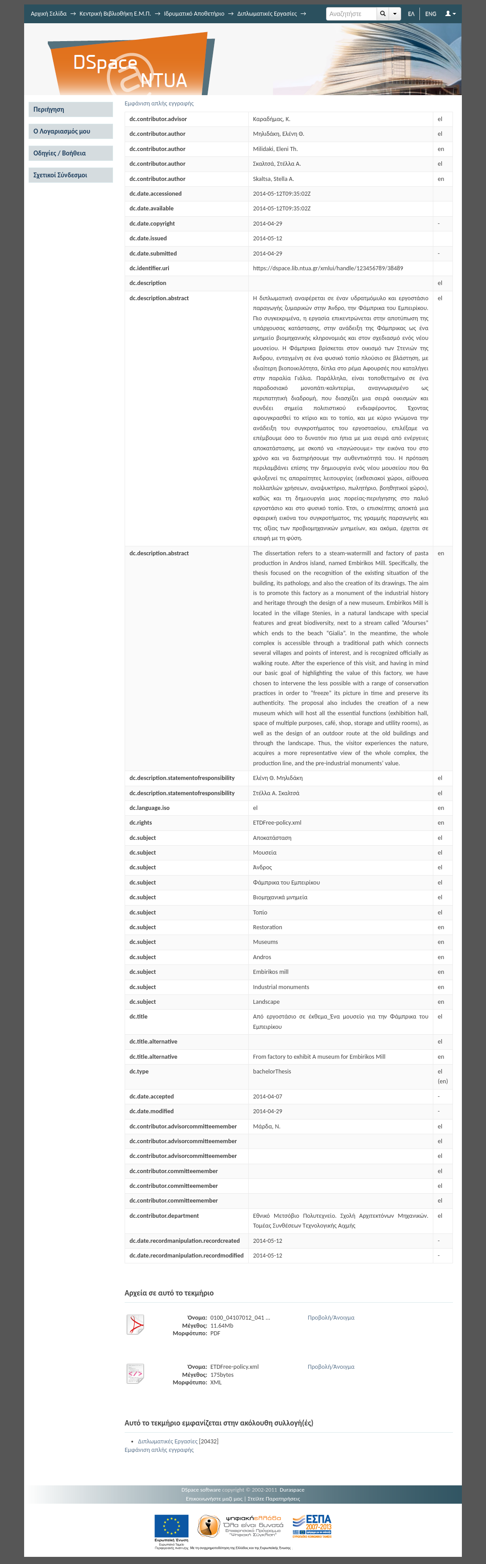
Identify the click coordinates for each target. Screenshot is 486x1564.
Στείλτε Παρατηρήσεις (274, 1498)
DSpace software (201, 1489)
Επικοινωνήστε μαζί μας (214, 1498)
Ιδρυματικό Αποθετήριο (194, 13)
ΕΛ (411, 13)
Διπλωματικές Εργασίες (267, 13)
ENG (430, 13)
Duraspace (292, 1489)
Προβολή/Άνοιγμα (331, 1317)
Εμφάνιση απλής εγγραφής (159, 103)
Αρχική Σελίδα (49, 13)
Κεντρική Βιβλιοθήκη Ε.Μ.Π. (115, 13)
